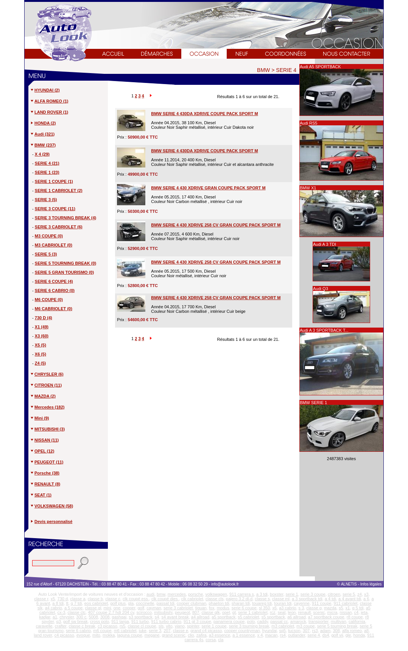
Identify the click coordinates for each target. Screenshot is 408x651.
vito (169, 626)
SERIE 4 (286, 70)
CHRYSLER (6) (47, 374)
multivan (338, 621)
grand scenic (173, 635)
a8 (366, 630)
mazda (330, 608)
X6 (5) (40, 354)
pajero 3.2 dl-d (239, 598)
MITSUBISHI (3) (47, 429)
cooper (129, 608)
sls (161, 626)
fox (212, 608)
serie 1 (292, 594)
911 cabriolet (346, 603)
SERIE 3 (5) (46, 199)
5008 (93, 617)
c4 (356, 612)
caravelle (44, 626)
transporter (318, 621)
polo (251, 621)
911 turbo (140, 621)
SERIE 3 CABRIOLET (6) (59, 227)
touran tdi (282, 603)
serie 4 (313, 635)
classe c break (82, 626)
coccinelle (145, 603)
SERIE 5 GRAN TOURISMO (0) (64, 272)
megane (152, 635)
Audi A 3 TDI (324, 244)
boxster (276, 594)
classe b (95, 598)
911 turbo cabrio (166, 621)
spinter (193, 626)
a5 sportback (223, 617)
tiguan (201, 608)
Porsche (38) (44, 473)
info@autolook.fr (225, 584)
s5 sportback (273, 617)
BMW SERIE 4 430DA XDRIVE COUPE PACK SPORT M (204, 113)
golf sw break (75, 621)
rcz (273, 612)
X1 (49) (41, 327)
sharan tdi (241, 603)
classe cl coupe (142, 626)
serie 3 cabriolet (178, 608)
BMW (263, 70)
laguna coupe (129, 635)
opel (226, 612)
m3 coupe (305, 626)
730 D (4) (43, 317)
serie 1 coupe (214, 626)
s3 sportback (140, 617)
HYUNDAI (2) (45, 90)
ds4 (325, 635)
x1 (348, 608)
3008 (104, 617)
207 (167, 630)
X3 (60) (41, 336)
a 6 (366, 598)
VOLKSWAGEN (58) (51, 506)
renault (304, 612)
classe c (112, 598)
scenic (319, 612)
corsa (211, 639)
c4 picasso (64, 635)
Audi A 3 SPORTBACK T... (324, 330)
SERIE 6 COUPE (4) (54, 281)
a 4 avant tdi (349, 598)
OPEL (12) (42, 451)
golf (140, 608)
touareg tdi (262, 603)
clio (191, 635)
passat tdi (165, 603)
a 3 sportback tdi (307, 598)
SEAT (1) (40, 495)
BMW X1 (308, 188)
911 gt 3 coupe (197, 621)
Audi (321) (42, 134)
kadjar (44, 617)
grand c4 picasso (206, 630)
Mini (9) (39, 418)
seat (282, 612)
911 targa (120, 621)
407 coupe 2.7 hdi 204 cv (111, 612)
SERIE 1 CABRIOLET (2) (59, 190)
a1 (55, 617)
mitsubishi (163, 612)
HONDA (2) (43, 123)
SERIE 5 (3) (46, 254)
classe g (313, 608)
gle (348, 635)
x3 (366, 594)
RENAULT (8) (45, 484)
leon (292, 612)
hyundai (269, 630)
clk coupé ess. (136, 598)
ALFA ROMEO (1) (49, 101)
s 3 (301, 608)
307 (306, 630)
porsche (195, 594)
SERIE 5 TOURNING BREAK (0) (65, 263)
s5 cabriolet (248, 617)
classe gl (93, 608)
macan (271, 635)
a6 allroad (296, 617)
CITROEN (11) (46, 385)
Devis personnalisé (53, 521)
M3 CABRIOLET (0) (53, 245)
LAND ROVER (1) (49, 112)
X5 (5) (40, 345)
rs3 (315, 630)
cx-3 (61, 612)
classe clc (77, 612)
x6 (274, 608)
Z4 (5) (40, 363)
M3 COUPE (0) (49, 236)
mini (107, 608)
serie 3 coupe (313, 594)
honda (359, 635)
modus (223, 608)
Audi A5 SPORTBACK (320, 66)
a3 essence (219, 635)
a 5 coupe (73, 608)
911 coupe (321, 603)
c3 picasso (107, 626)
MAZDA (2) (43, 396)
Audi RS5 (308, 123)
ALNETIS (349, 584)
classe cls (215, 598)
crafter (61, 626)
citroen (334, 594)
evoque (83, 635)
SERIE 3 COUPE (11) (55, 208)
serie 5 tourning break (337, 626)
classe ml (281, 598)
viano (180, 626)
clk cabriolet (192, 598)
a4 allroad (200, 617)
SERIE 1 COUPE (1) (54, 181)
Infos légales (371, 584)
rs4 (283, 635)
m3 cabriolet (282, 626)
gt (234, 612)
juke (142, 630)
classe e (180, 630)
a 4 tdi (330, 598)
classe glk (210, 612)
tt (67, 603)
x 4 (260, 635)
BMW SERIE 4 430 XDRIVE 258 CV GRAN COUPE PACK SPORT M (215, 225)
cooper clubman (191, 603)
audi (150, 594)
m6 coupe (102, 630)
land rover (43, 635)
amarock (298, 621)
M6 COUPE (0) (49, 299)
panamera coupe (229, 621)
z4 (359, 594)
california (357, 621)
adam (325, 630)
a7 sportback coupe (326, 617)
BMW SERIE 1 (313, 402)
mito (96, 635)
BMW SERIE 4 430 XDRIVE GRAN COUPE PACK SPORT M (208, 188)
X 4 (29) (42, 154)
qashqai (119, 617)
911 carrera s (241, 594)
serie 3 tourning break (249, 626)
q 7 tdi (76, 603)
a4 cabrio (53, 608)
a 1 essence (243, 635)
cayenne (302, 603)
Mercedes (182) (47, 407)
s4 (157, 617)
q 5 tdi (358, 608)
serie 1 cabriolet (253, 612)
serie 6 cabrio (78, 630)
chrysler (66, 617)
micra (332, 612)
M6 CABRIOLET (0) (53, 308)
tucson (294, 630)
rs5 (122, 626)
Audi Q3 (320, 288)
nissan (346, 612)
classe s (262, 598)
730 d (63, 598)
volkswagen (216, 594)
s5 (341, 608)
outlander (296, 635)
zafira (201, 635)
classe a (77, 598)
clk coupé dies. (165, 598)
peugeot (182, 612)
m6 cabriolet (125, 630)
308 (336, 630)
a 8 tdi (58, 603)
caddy (262, 621)
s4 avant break (175, 617)
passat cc (279, 621)
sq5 (282, 630)
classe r (41, 598)
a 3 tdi (262, 594)
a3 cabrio (287, 608)
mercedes (177, 594)
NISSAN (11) (44, 440)
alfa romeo (352, 630)
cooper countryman (242, 630)
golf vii (337, 635)
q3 (58, 621)
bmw (161, 594)
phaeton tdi (219, 603)
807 (195, 612)
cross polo (99, 621)
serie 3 (155, 630)
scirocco (144, 612)
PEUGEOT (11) (46, 462)
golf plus (118, 603)
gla (131, 603)
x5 (53, 598)
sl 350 (264, 608)
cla (220, 639)
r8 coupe (355, 617)
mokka (109, 635)
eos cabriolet (96, 603)
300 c (81, 617)
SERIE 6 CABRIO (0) (55, 290)
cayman (153, 608)
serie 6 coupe (244, 608)
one (117, 608)
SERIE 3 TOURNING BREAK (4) (65, 217)
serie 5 (349, 594)
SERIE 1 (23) (47, 172)
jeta (364, 612)
